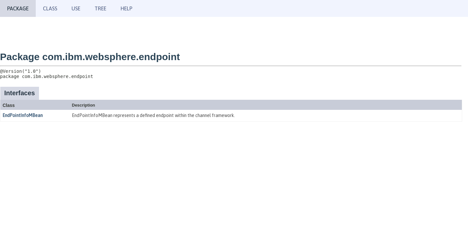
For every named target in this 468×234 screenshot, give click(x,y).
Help (126, 8)
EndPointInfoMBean (23, 115)
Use (76, 8)
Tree (100, 8)
